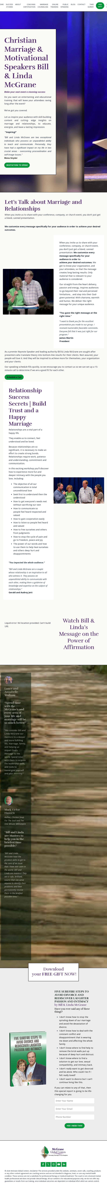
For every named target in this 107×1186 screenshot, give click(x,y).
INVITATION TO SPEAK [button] (17, 165)
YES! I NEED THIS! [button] (74, 1125)
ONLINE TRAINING (54, 5)
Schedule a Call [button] (14, 377)
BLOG (73, 4)
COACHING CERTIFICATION (29, 5)
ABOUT (18, 4)
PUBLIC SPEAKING (64, 5)
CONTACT (81, 4)
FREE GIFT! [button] (100, 5)
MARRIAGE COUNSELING (43, 5)
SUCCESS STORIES (9, 5)
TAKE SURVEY (91, 5)
